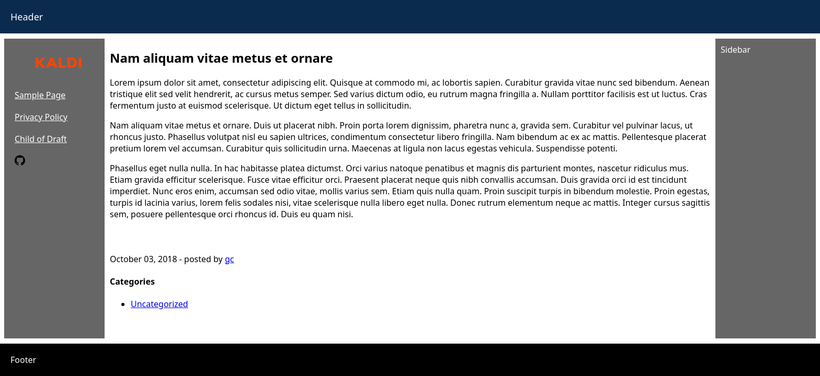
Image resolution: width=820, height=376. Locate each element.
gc (229, 259)
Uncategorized (159, 304)
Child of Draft (41, 139)
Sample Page (40, 95)
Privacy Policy (41, 117)
